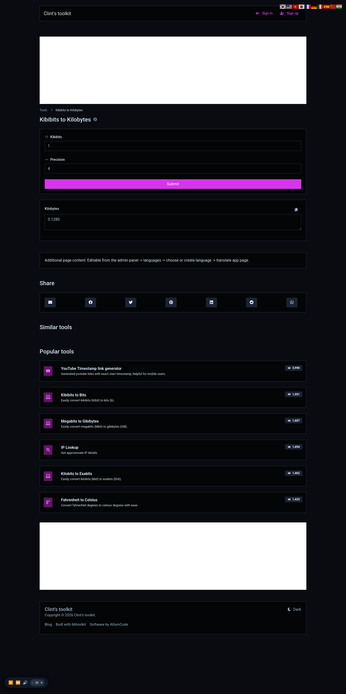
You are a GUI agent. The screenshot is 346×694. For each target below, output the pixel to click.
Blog (48, 624)
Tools (43, 110)
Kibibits (53, 137)
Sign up (289, 13)
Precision (55, 160)
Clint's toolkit (57, 13)
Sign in (263, 13)
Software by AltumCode (109, 624)
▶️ (10, 683)
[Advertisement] (173, 70)
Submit (173, 184)
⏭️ (18, 683)
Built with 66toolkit (71, 624)
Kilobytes (52, 209)
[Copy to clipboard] (296, 209)
